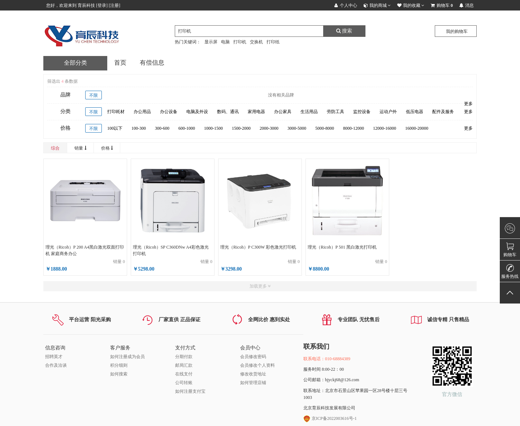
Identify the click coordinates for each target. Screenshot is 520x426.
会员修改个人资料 (257, 365)
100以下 (114, 128)
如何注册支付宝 (190, 391)
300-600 (162, 128)
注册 (114, 5)
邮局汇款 (183, 365)
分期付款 (183, 356)
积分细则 (118, 365)
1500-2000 (241, 128)
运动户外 (388, 111)
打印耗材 (116, 111)
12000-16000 (384, 128)
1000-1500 (213, 128)
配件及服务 (443, 111)
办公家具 (282, 111)
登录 (102, 5)
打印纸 (273, 41)
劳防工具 (335, 111)
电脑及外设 (197, 111)
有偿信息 (152, 62)
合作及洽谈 (56, 365)
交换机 (256, 41)
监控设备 (361, 111)
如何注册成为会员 (127, 356)
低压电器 (414, 111)
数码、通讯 (228, 111)
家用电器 (256, 111)
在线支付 (183, 373)
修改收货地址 (253, 373)
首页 (120, 62)
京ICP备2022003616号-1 (330, 418)
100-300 (138, 128)
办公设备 (168, 111)
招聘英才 (53, 356)
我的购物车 (457, 31)
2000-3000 (269, 128)
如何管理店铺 (253, 382)
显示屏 (210, 41)
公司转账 (183, 382)
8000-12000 (353, 128)
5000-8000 (324, 128)
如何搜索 (118, 373)
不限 (93, 95)
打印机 (239, 41)
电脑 (225, 41)
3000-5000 (296, 128)
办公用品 (142, 111)
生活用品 (309, 111)
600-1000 (186, 128)
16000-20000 (416, 128)
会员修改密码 (253, 356)
